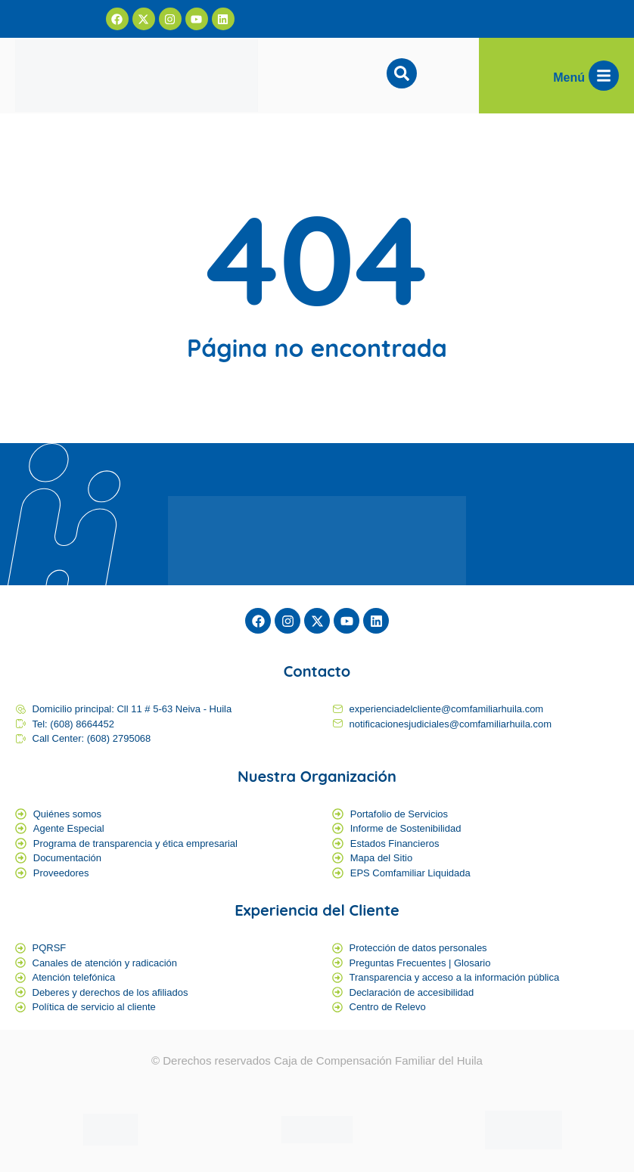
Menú (569, 77)
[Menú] (604, 75)
